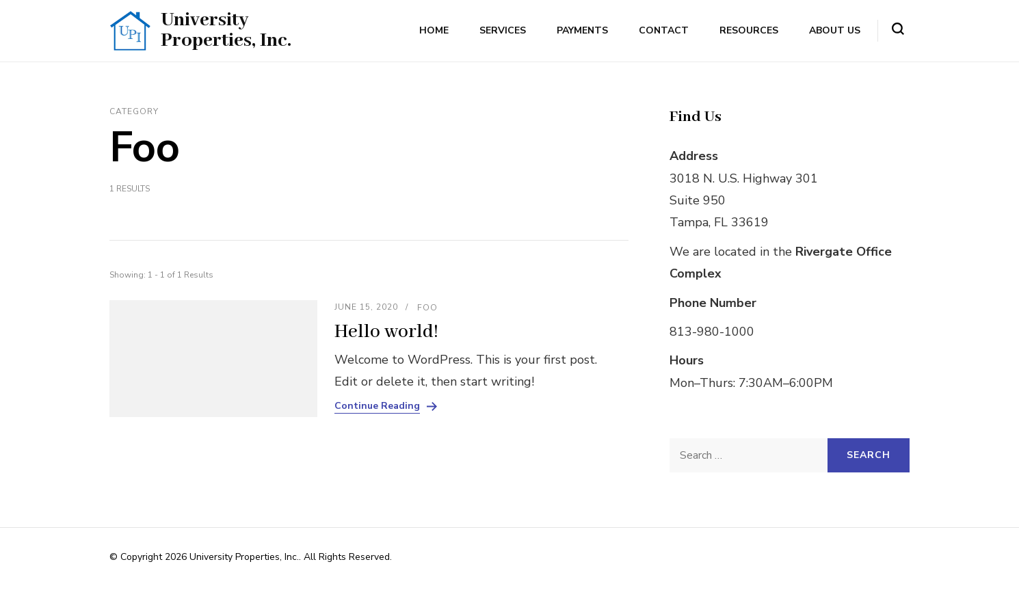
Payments (582, 30)
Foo (427, 307)
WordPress (133, 573)
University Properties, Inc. (226, 30)
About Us (834, 30)
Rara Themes (550, 556)
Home (434, 30)
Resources (748, 30)
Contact (664, 30)
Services (502, 30)
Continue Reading (377, 406)
